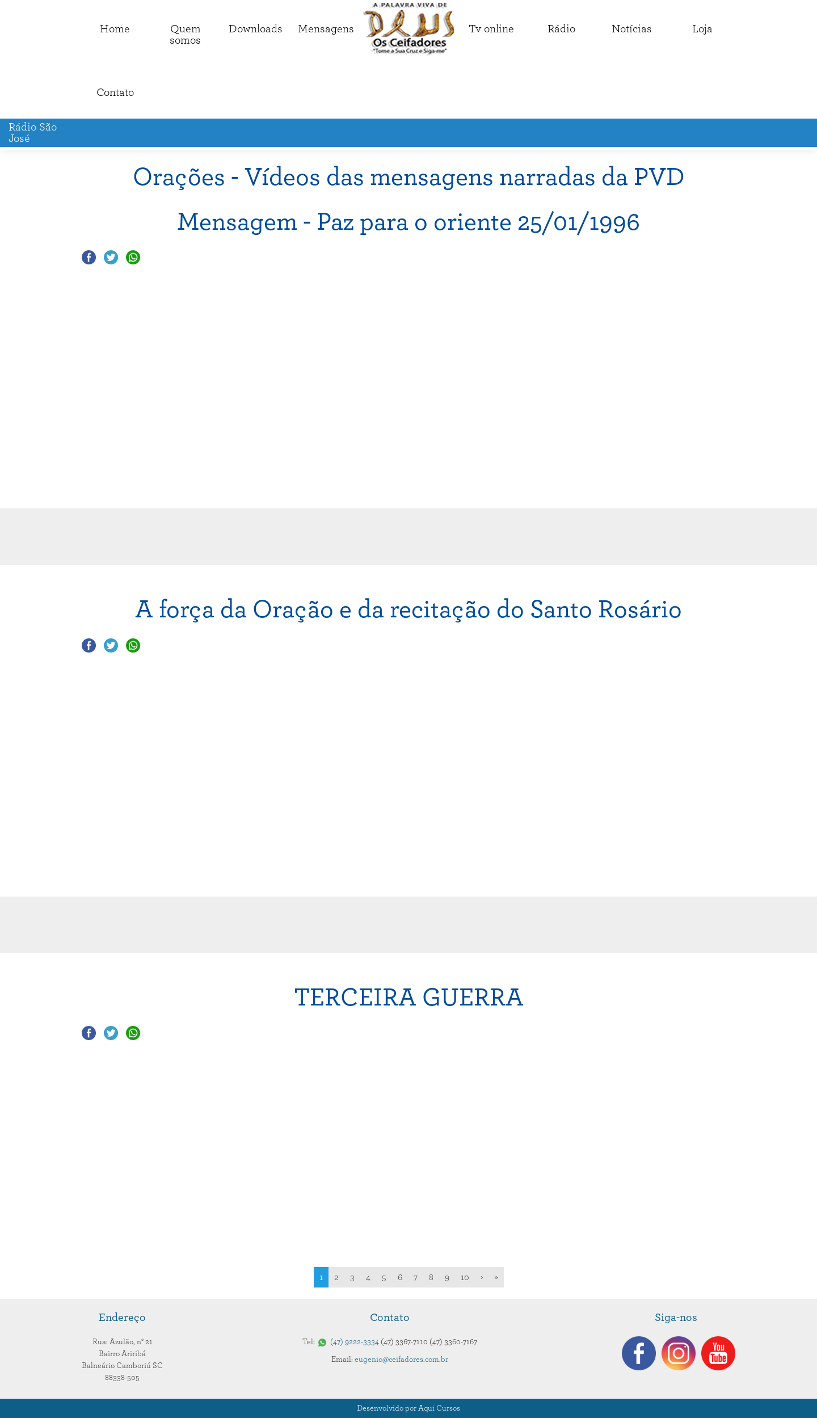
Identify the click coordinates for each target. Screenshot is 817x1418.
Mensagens (326, 29)
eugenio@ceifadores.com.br (401, 1360)
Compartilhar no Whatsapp (133, 257)
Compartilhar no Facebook (89, 257)
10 (465, 1277)
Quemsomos (185, 34)
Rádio (561, 29)
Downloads (256, 29)
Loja (702, 29)
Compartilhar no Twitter (111, 257)
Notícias (632, 29)
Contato (115, 92)
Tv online (491, 29)
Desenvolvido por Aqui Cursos (408, 1408)
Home (115, 29)
